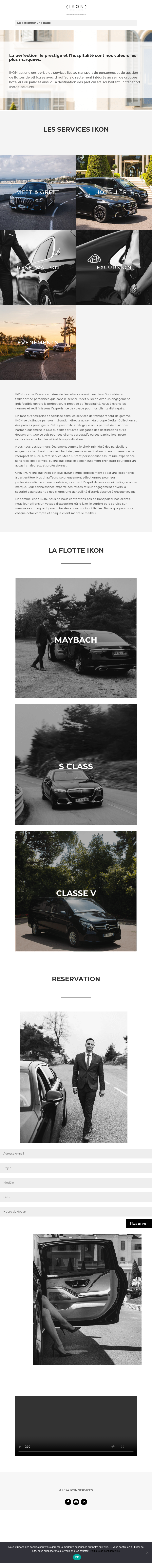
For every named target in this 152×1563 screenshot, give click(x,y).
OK (77, 1557)
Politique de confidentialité (105, 1550)
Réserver (139, 1223)
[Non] (147, 1553)
